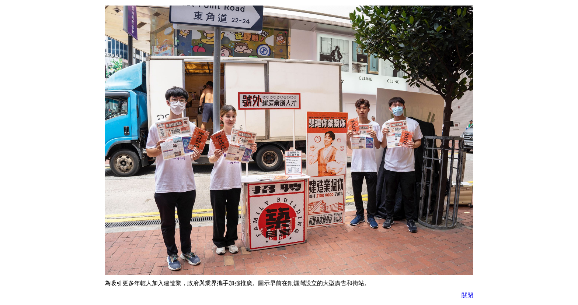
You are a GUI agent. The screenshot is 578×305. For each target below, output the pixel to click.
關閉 (467, 295)
